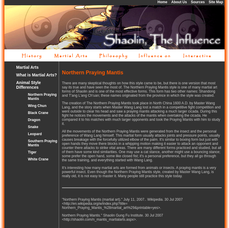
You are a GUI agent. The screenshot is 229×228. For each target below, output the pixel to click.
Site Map (216, 2)
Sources (198, 2)
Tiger (32, 152)
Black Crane (38, 113)
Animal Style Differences (28, 85)
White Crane (38, 159)
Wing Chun (37, 106)
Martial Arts (27, 67)
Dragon (34, 120)
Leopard (35, 134)
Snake (33, 127)
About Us (179, 2)
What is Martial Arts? (36, 75)
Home (162, 2)
